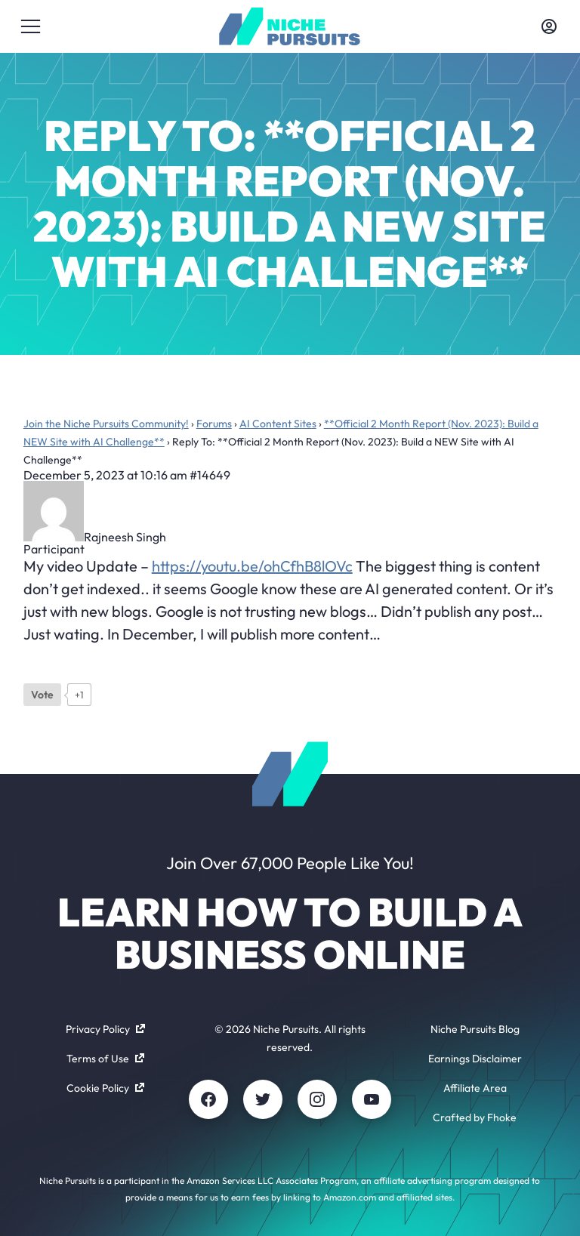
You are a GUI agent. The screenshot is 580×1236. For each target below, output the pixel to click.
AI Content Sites (277, 423)
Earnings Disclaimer (475, 1058)
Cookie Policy (105, 1088)
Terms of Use (105, 1058)
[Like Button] (42, 694)
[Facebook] (208, 1099)
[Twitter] (262, 1099)
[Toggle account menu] (549, 26)
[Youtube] (371, 1099)
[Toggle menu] (31, 26)
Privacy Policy (105, 1029)
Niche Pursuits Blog (475, 1029)
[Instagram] (317, 1099)
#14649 (210, 474)
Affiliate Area (475, 1088)
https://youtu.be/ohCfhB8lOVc (252, 565)
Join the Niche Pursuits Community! (106, 423)
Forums (214, 423)
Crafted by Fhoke (475, 1117)
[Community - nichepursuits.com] (289, 26)
